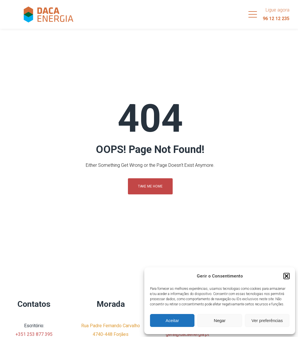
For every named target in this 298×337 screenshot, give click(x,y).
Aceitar (172, 320)
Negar (220, 320)
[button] (286, 276)
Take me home (150, 186)
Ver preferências (267, 320)
